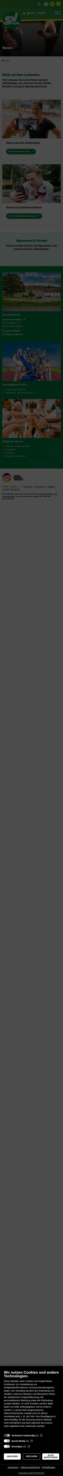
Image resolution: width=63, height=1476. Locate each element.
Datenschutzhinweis (30, 1467)
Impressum (13, 1467)
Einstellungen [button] (48, 1467)
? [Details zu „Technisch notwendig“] (41, 1435)
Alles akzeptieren (51, 1456)
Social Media (18, 1441)
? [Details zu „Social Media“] (31, 1441)
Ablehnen (12, 1456)
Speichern (31, 1456)
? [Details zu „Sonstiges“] (28, 1446)
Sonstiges (17, 1446)
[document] (31, 1401)
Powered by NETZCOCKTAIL (31, 1473)
